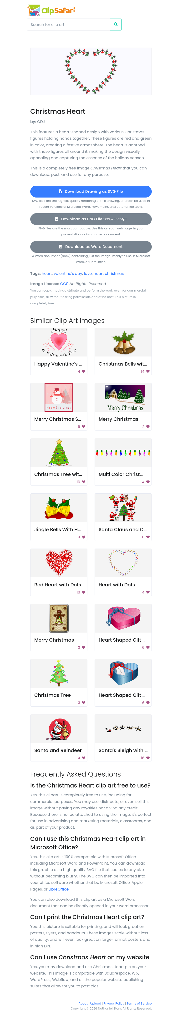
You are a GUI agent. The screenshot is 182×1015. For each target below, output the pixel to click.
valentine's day (68, 273)
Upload (95, 1003)
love (88, 273)
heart (47, 273)
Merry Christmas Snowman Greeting (77, 419)
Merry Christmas (118, 419)
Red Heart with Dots (57, 584)
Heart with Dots (117, 584)
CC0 (64, 284)
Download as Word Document (90, 246)
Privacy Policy (114, 1003)
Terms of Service (139, 1003)
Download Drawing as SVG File (91, 191)
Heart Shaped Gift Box (125, 640)
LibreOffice (59, 889)
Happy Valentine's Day (61, 364)
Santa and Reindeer (58, 750)
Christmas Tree (52, 695)
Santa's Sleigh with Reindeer (132, 750)
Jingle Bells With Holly (60, 529)
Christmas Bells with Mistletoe (134, 364)
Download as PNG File (91, 219)
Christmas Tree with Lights (65, 474)
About (83, 1003)
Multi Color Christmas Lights (132, 474)
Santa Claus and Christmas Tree (138, 529)
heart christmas (109, 273)
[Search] (68, 24)
